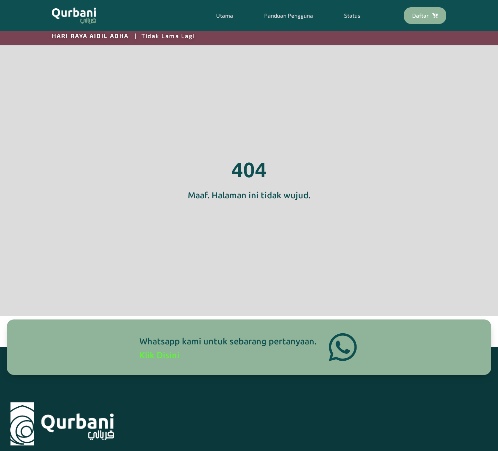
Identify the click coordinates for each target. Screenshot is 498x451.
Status (352, 15)
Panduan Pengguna (288, 15)
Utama (224, 15)
